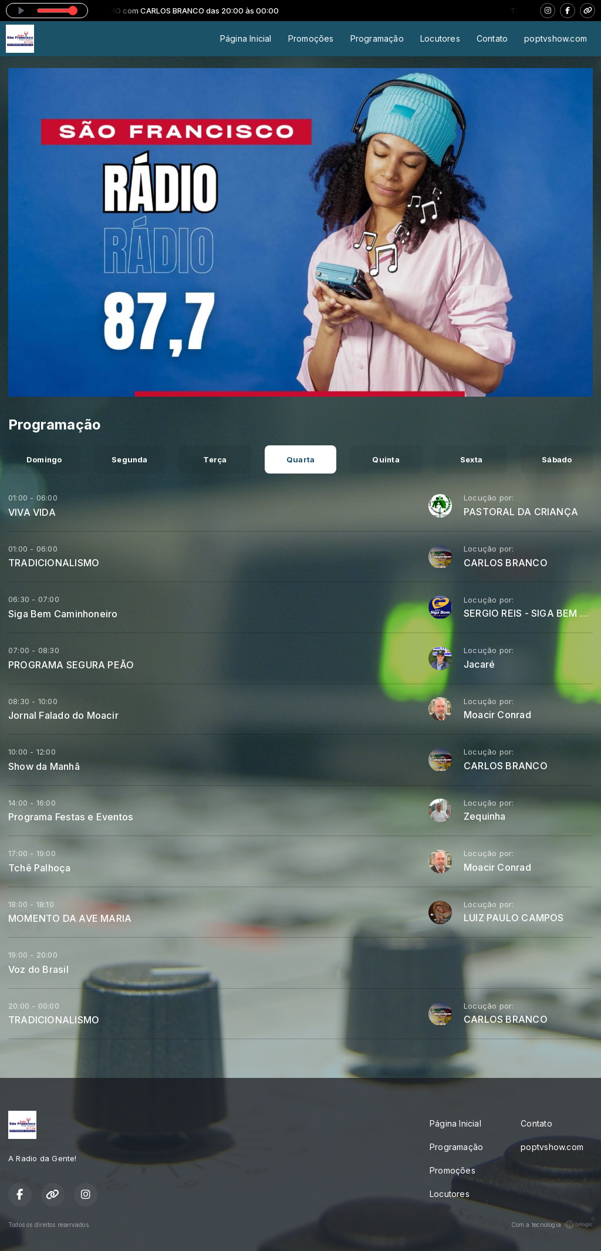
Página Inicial (246, 38)
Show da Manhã (44, 766)
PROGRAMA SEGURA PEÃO (71, 665)
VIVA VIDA (32, 512)
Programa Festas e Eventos (70, 817)
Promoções (311, 38)
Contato (492, 38)
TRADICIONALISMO (53, 563)
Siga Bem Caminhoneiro (62, 614)
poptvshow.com (555, 38)
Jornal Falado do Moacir (63, 715)
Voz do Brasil (38, 969)
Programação (377, 38)
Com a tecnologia (552, 1224)
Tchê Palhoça (39, 868)
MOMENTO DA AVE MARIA (69, 918)
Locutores (440, 38)
